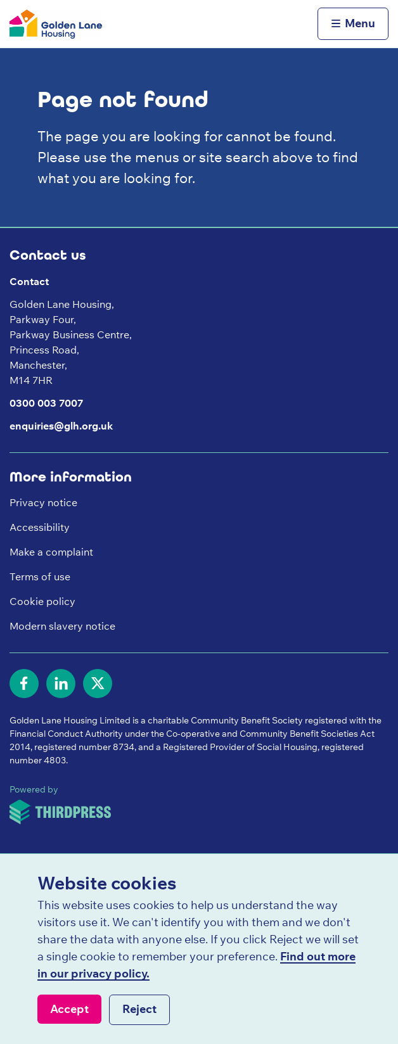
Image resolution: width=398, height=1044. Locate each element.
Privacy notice (43, 502)
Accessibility (40, 527)
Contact (29, 281)
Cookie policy (42, 601)
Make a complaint (51, 552)
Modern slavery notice (62, 626)
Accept (69, 1009)
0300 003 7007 (46, 403)
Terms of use (40, 576)
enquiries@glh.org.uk (61, 426)
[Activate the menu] (353, 24)
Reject (139, 1009)
